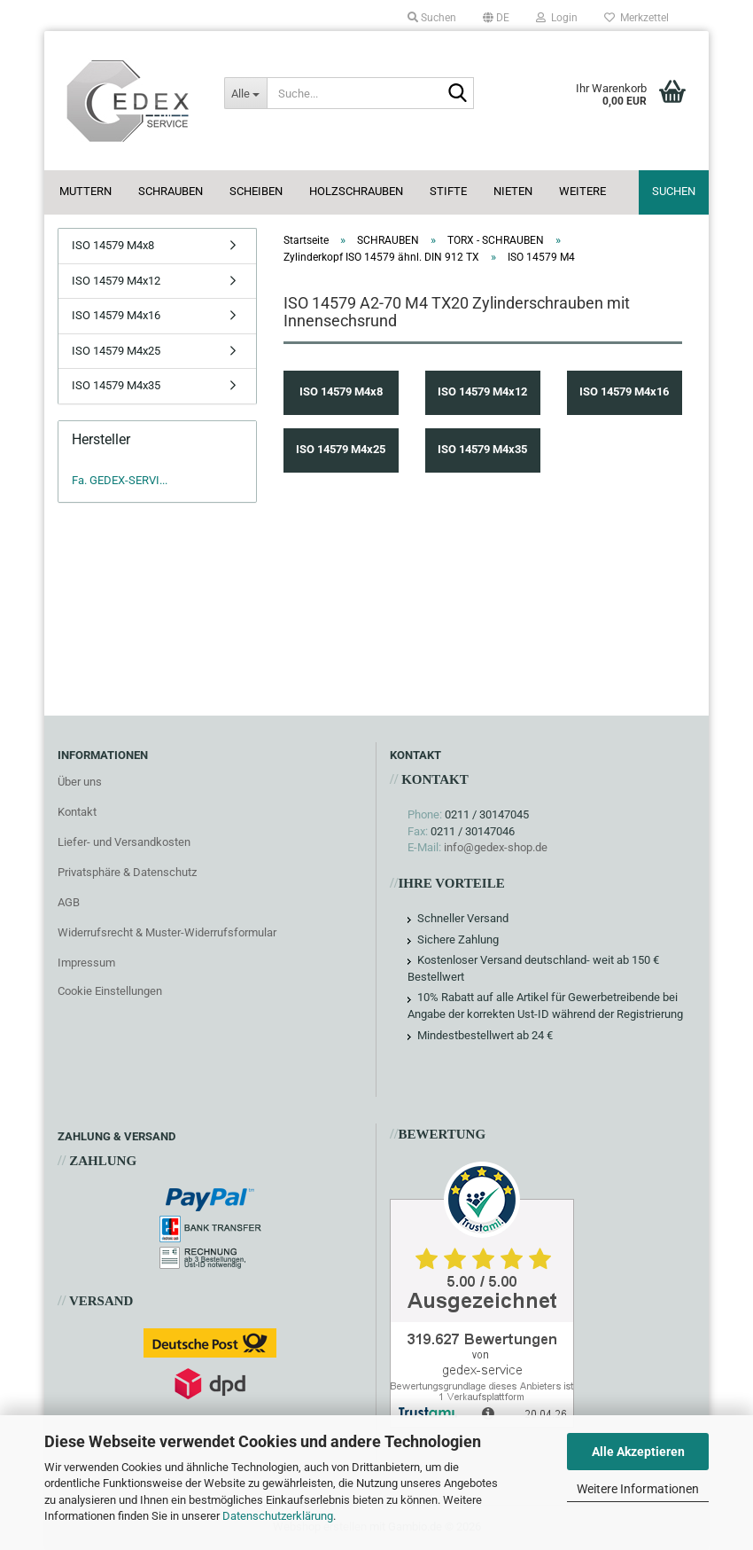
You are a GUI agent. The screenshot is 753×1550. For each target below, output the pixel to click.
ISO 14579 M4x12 (116, 280)
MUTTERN (85, 191)
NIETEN (512, 191)
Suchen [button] (432, 18)
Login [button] (557, 18)
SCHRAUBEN (170, 191)
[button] (496, 17)
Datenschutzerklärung (277, 1516)
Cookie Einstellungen (110, 991)
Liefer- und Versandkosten (124, 842)
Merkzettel (636, 18)
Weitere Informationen (638, 1489)
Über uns (80, 781)
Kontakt (77, 811)
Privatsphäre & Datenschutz (127, 872)
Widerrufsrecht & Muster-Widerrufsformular (167, 932)
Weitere (582, 191)
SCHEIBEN (256, 191)
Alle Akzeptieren (638, 1451)
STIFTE (448, 191)
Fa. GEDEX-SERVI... (119, 480)
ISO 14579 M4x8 (113, 245)
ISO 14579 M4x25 (116, 350)
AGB (69, 902)
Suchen (673, 191)
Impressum (86, 962)
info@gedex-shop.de (495, 847)
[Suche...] (245, 93)
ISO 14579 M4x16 (116, 315)
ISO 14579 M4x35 (116, 385)
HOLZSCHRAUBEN (356, 191)
